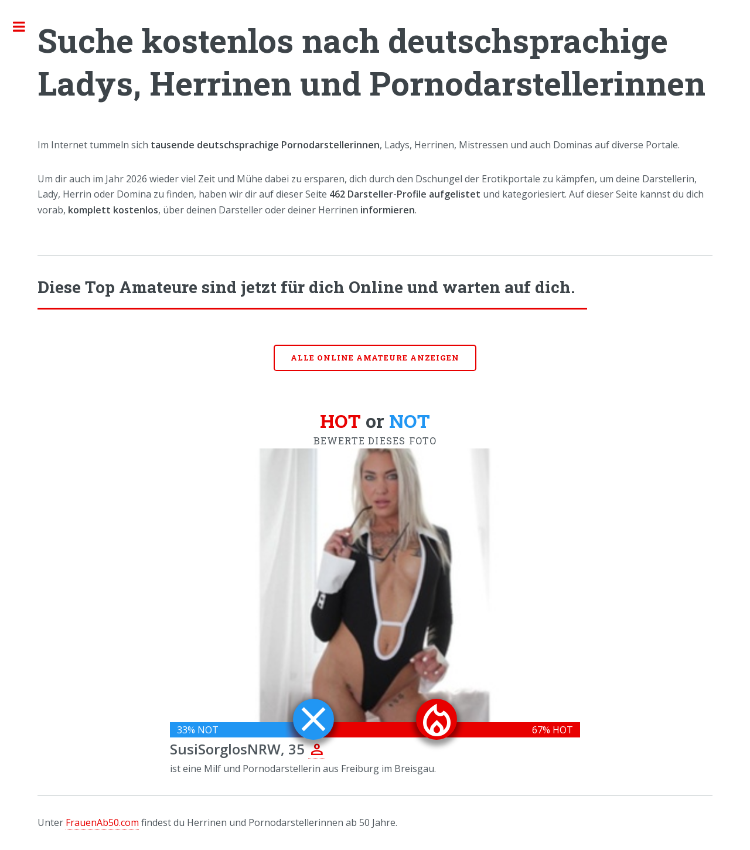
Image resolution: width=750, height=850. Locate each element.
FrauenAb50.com (102, 822)
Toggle (25, 26)
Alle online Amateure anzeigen (375, 357)
